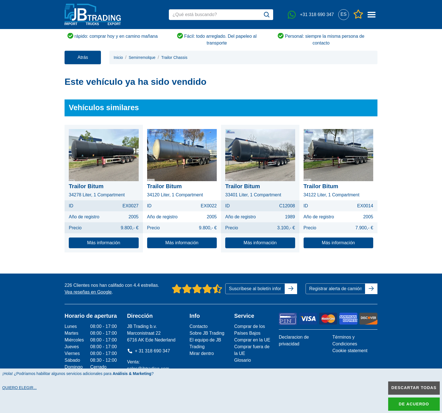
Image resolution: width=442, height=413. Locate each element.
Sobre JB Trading (206, 333)
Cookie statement (350, 350)
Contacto (198, 326)
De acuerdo (414, 404)
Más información (103, 242)
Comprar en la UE (252, 339)
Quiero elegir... (19, 387)
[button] (343, 14)
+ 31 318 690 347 (148, 350)
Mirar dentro (201, 353)
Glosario (242, 360)
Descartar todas (413, 387)
